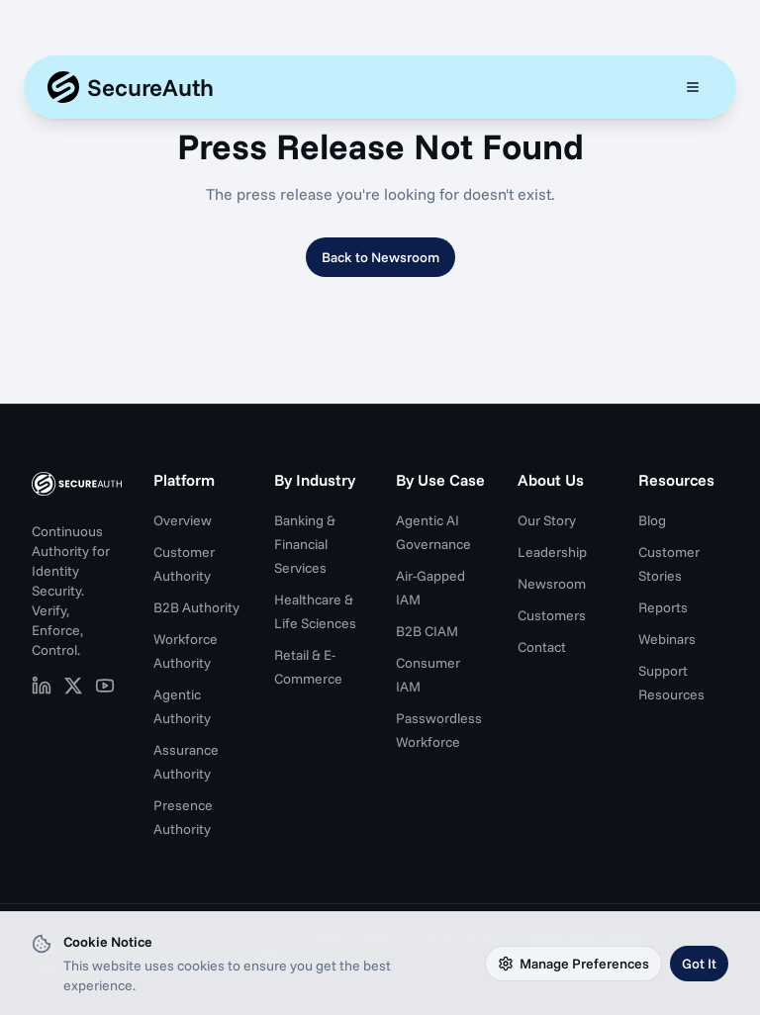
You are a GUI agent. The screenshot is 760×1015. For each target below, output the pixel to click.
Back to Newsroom (380, 257)
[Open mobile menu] (692, 87)
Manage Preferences (573, 963)
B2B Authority (196, 607)
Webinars (667, 639)
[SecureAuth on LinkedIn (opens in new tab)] (41, 685)
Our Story (547, 520)
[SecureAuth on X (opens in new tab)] (73, 685)
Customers (552, 615)
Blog (652, 520)
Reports (663, 607)
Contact (542, 647)
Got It (699, 963)
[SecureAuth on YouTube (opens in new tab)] (105, 685)
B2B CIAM (427, 631)
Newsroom (552, 584)
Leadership (552, 552)
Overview (182, 520)
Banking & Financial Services (304, 544)
